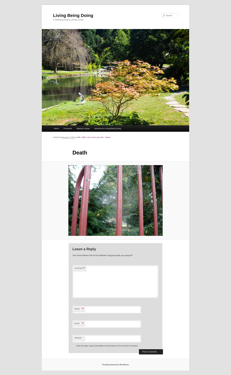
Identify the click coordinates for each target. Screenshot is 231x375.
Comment (67, 128)
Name (79, 309)
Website (78, 338)
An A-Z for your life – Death (99, 137)
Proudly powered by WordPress (115, 365)
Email (79, 323)
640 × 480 (81, 137)
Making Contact (83, 128)
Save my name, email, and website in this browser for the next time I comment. (107, 346)
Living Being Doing (73, 15)
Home (56, 128)
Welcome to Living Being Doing (107, 128)
